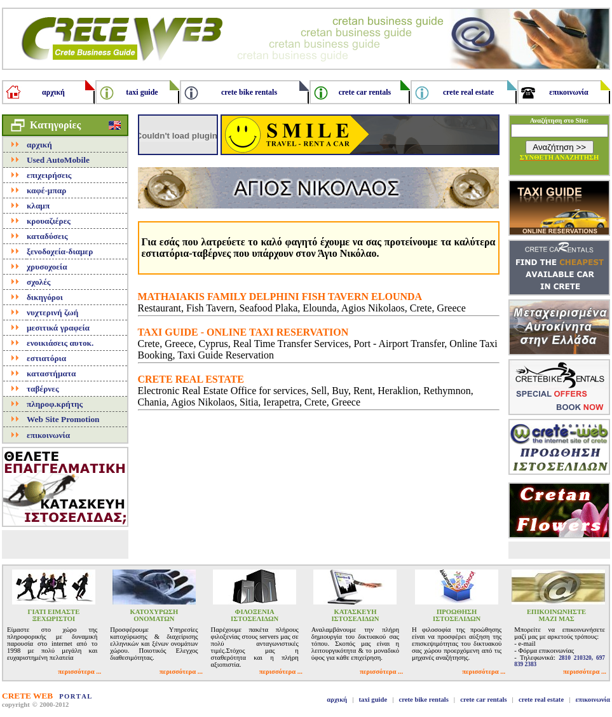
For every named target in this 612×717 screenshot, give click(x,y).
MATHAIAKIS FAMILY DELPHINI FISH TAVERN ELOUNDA (280, 296)
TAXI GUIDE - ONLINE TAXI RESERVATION (243, 332)
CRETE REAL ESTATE (191, 379)
